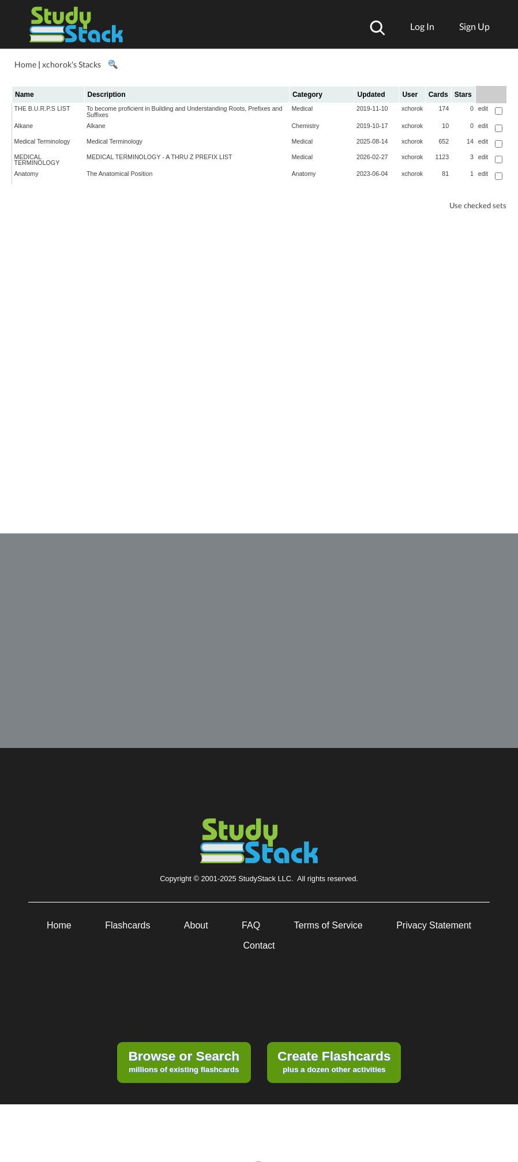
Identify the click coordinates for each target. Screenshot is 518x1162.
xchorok (412, 108)
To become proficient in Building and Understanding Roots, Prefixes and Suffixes (184, 111)
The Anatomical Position (119, 173)
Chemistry (305, 125)
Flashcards (127, 925)
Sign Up (474, 26)
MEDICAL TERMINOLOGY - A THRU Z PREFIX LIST (159, 156)
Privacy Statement (433, 925)
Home (25, 64)
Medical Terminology (42, 141)
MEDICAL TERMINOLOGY (37, 160)
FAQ (251, 925)
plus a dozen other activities (334, 1061)
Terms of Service (328, 925)
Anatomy (26, 173)
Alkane (23, 125)
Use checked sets (477, 205)
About (196, 925)
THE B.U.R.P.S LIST (42, 108)
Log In (422, 26)
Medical (302, 108)
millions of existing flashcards (183, 1061)
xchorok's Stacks (71, 64)
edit (483, 108)
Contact (259, 945)
